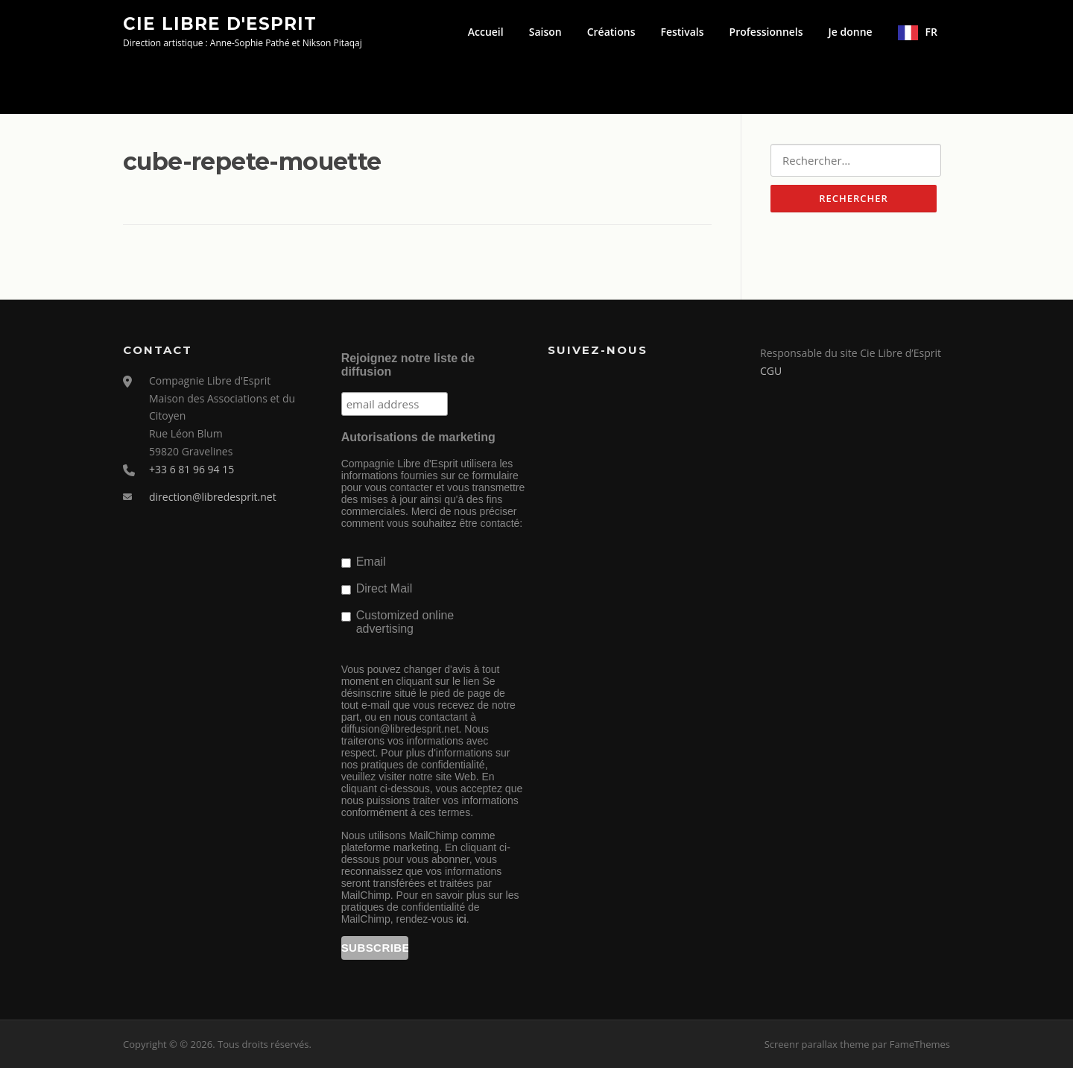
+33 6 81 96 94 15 (191, 469)
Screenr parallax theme (817, 1044)
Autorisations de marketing (418, 437)
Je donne (851, 32)
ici (461, 919)
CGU (771, 371)
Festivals (681, 32)
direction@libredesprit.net (212, 497)
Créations (611, 32)
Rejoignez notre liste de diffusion (408, 365)
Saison (545, 32)
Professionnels (766, 32)
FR (931, 32)
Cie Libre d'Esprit (220, 23)
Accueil (486, 32)
